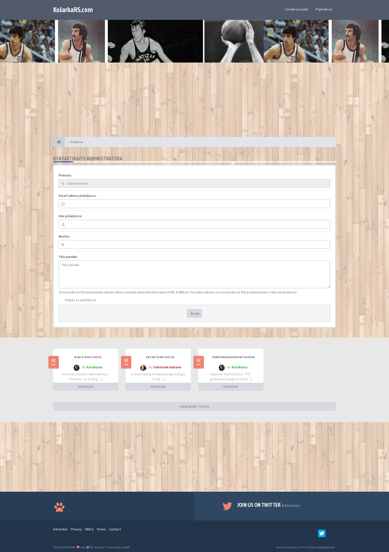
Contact (115, 529)
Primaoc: (65, 175)
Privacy (76, 529)
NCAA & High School (88, 357)
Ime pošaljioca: (70, 216)
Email (194, 313)
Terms (101, 529)
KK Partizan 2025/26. (160, 357)
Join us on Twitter (268, 505)
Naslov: (64, 236)
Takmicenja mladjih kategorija (233, 357)
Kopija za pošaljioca (80, 300)
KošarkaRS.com (73, 10)
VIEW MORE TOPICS (194, 406)
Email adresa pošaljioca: (78, 195)
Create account (296, 9)
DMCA (89, 529)
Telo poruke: (68, 256)
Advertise (60, 529)
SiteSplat (99, 547)
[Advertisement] (194, 102)
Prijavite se (324, 9)
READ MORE (85, 386)
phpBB (126, 547)
